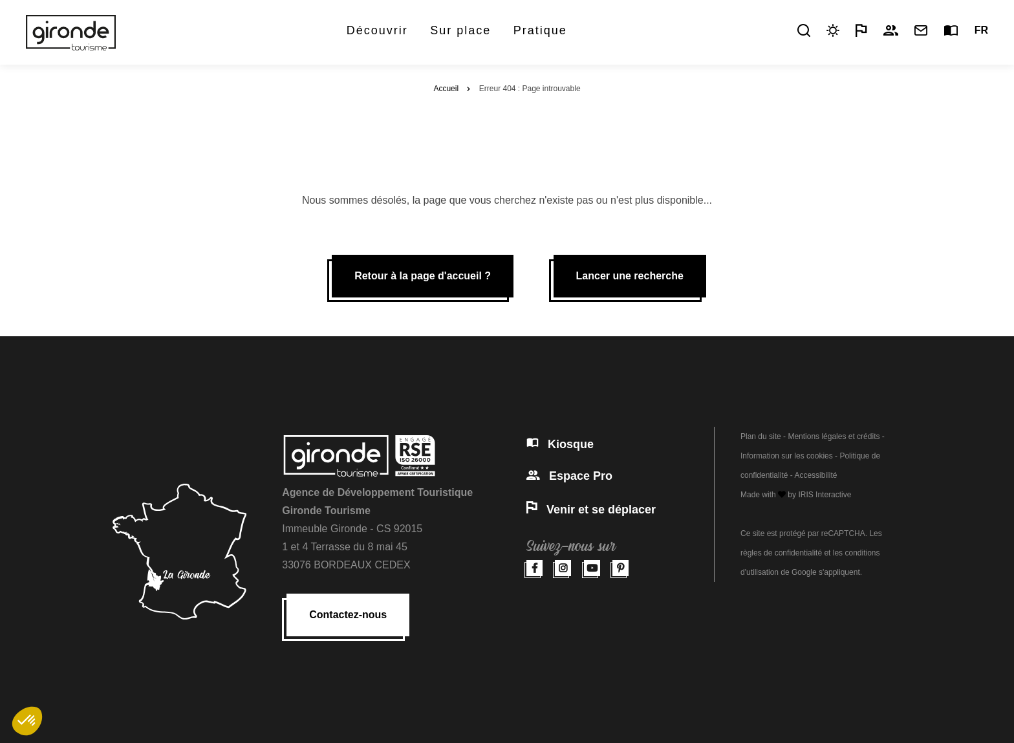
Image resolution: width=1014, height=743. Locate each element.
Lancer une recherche (630, 275)
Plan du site (760, 436)
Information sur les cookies (786, 455)
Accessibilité (815, 475)
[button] (27, 721)
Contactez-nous (348, 614)
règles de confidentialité (781, 552)
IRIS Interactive (824, 494)
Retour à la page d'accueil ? (422, 275)
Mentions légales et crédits (833, 436)
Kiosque (560, 444)
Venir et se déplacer (591, 509)
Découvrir (377, 30)
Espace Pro (569, 475)
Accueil (445, 88)
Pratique (540, 30)
